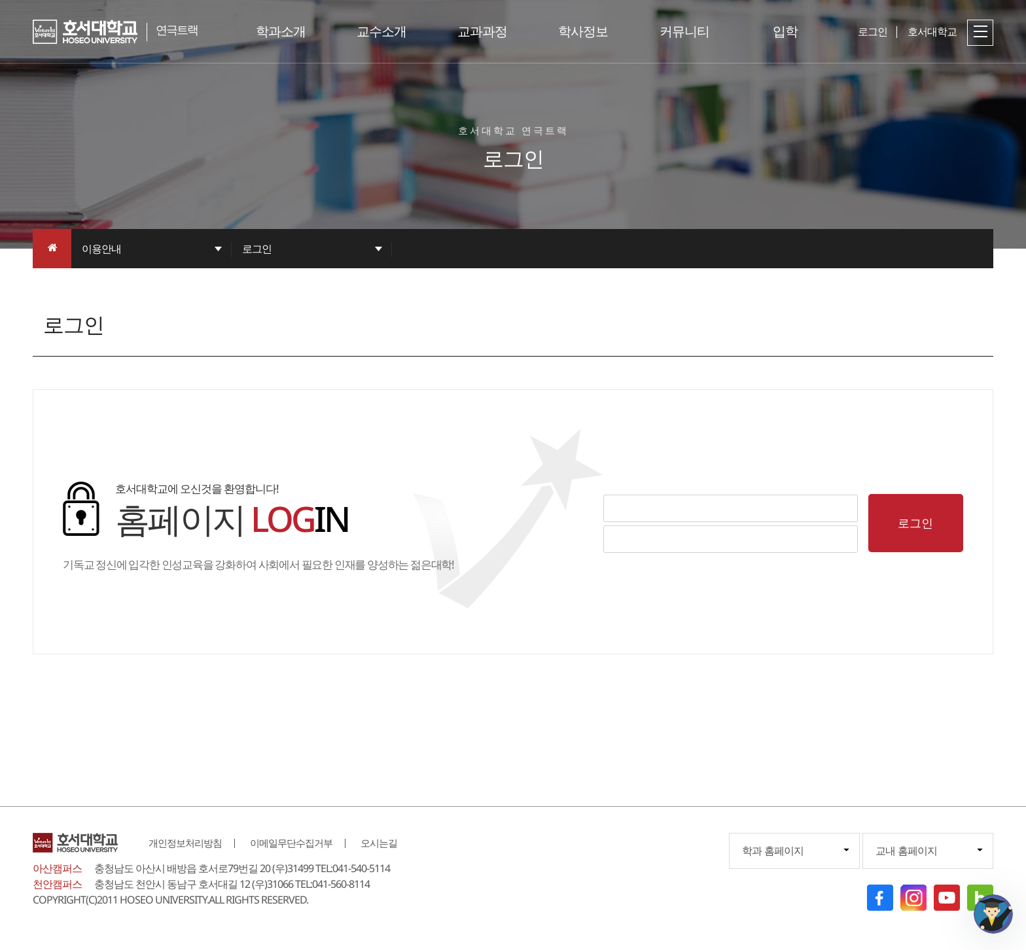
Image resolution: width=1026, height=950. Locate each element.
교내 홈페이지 (906, 850)
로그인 (257, 248)
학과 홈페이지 (773, 850)
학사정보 (583, 31)
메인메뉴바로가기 (0, 0)
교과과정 (482, 31)
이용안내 (101, 248)
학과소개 (281, 31)
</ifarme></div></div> (993, 914)
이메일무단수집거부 (291, 842)
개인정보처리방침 (185, 842)
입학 (785, 31)
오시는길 (379, 842)
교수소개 (381, 31)
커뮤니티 (684, 31)
